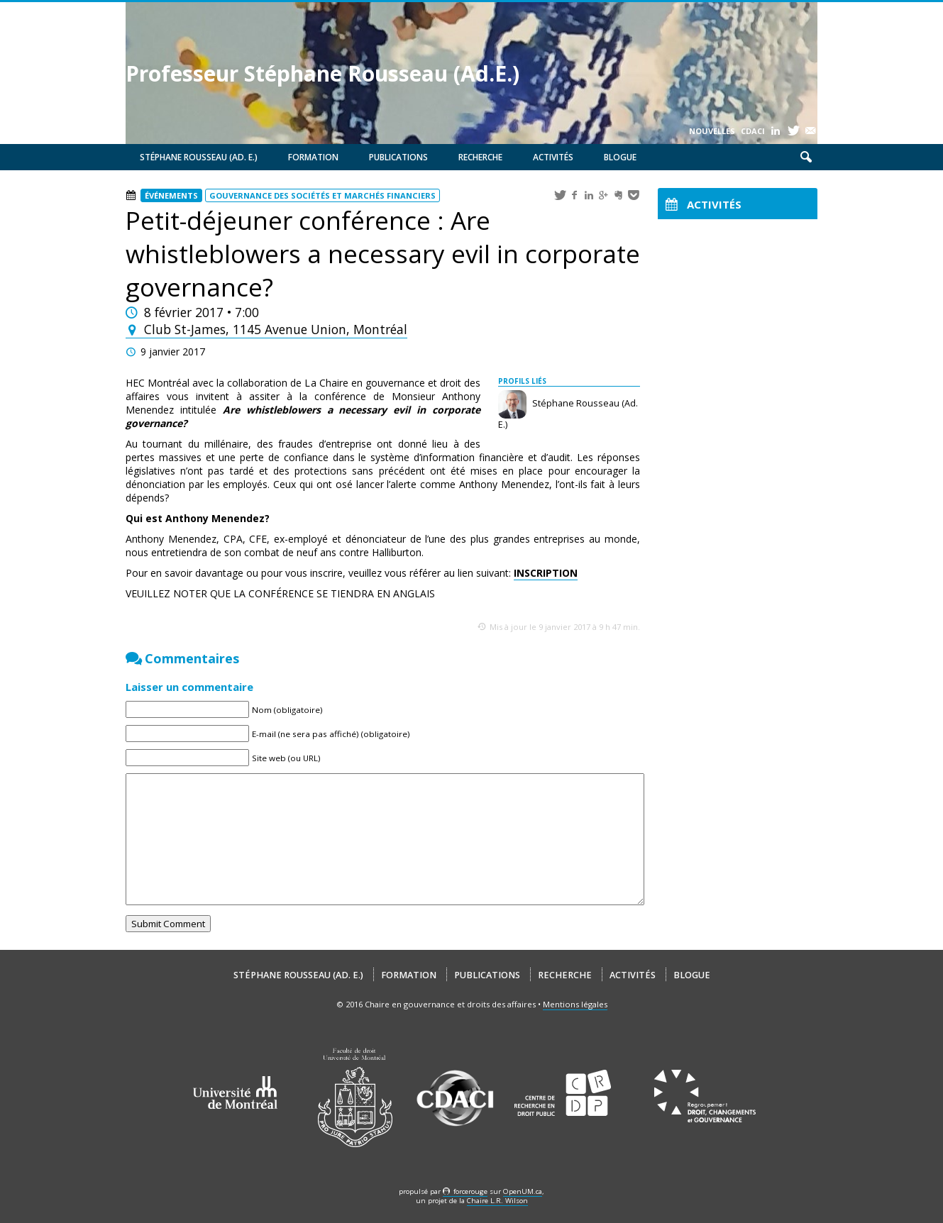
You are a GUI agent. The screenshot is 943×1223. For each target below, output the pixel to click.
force (470, 1191)
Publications (398, 157)
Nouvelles (712, 131)
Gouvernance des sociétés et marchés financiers (322, 195)
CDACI (753, 131)
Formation (313, 157)
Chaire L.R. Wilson (497, 1200)
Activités (553, 157)
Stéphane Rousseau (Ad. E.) (199, 157)
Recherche (480, 157)
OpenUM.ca (522, 1191)
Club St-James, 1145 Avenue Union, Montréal (266, 329)
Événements (171, 195)
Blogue (620, 157)
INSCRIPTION (546, 573)
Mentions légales (575, 1004)
